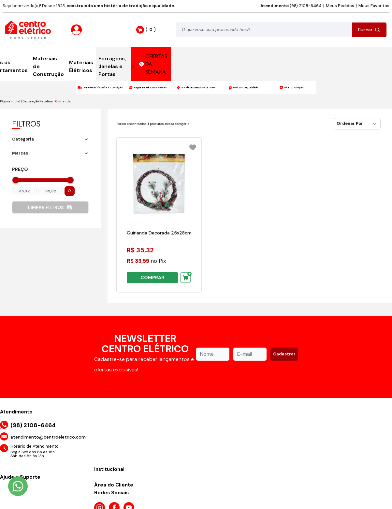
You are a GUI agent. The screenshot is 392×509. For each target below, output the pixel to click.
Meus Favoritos (373, 5)
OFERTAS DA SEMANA (153, 64)
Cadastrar (284, 354)
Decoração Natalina (37, 101)
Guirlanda (63, 101)
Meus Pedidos (340, 5)
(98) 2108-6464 (291, 5)
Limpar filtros (50, 207)
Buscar (369, 30)
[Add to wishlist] (192, 147)
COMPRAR (152, 277)
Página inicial (10, 101)
